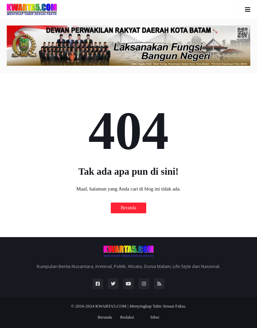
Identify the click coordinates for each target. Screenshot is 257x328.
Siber (154, 317)
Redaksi (127, 317)
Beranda (129, 207)
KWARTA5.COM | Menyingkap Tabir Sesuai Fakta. (140, 306)
